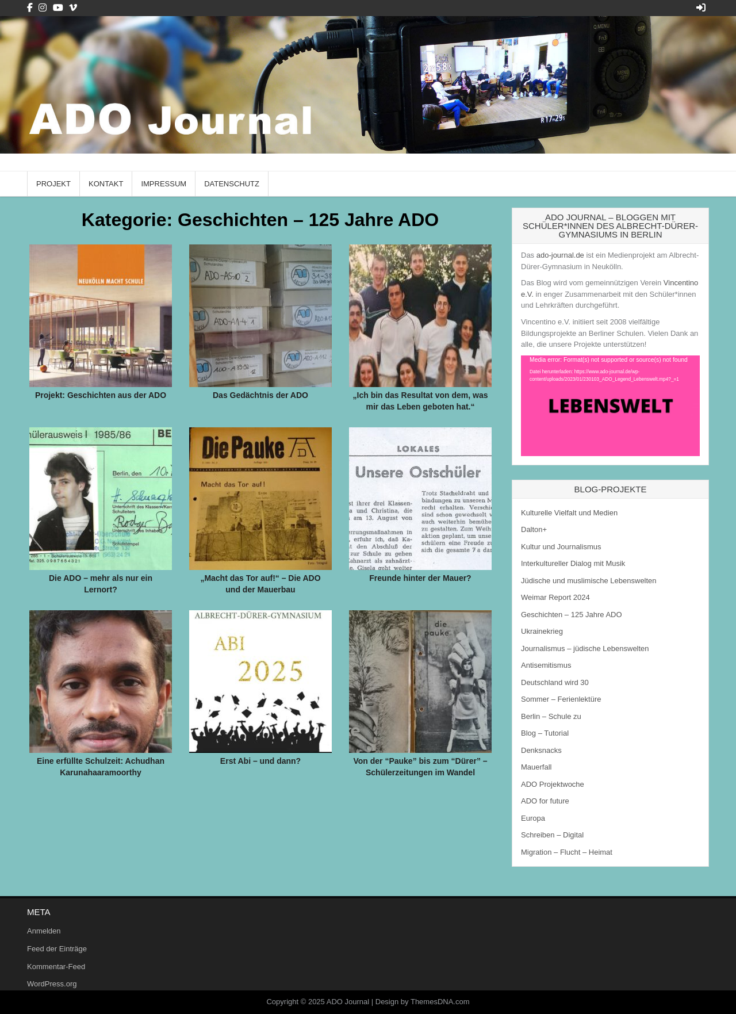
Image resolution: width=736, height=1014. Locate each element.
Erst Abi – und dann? (260, 761)
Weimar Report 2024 (555, 597)
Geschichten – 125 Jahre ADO (571, 614)
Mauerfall (536, 767)
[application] (610, 405)
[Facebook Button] (30, 8)
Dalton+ (534, 529)
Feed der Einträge (57, 948)
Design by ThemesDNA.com (422, 1001)
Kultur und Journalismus (561, 546)
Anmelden (44, 931)
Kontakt (106, 183)
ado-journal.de (560, 255)
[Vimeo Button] (73, 8)
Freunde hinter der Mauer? (420, 578)
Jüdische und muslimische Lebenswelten (589, 580)
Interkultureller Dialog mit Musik (573, 563)
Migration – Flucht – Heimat (566, 852)
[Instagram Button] (43, 8)
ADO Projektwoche (552, 784)
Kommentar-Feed (56, 966)
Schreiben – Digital (552, 835)
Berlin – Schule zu (551, 716)
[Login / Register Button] (701, 8)
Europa (533, 818)
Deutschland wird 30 (555, 682)
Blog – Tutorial (545, 733)
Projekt (53, 183)
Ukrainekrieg (542, 631)
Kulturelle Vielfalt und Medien (569, 512)
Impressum (163, 183)
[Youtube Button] (58, 8)
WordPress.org (51, 983)
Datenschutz (231, 183)
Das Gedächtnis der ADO (260, 395)
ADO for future (545, 801)
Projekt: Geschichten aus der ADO (100, 395)
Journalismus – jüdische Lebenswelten (585, 648)
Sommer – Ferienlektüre (561, 699)
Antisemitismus (546, 665)
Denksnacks (541, 750)
